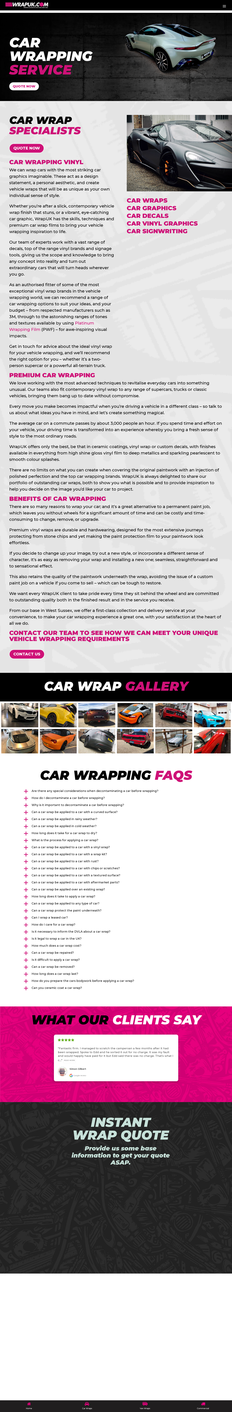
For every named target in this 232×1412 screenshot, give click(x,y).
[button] (116, 793)
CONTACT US (34, 1375)
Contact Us (26, 655)
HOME (28, 1311)
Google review (78, 1077)
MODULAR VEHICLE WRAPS (46, 1325)
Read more (69, 1062)
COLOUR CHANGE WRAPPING (47, 1332)
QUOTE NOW (26, 87)
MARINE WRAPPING (39, 1361)
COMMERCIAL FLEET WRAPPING (50, 1354)
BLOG (28, 1318)
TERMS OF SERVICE (39, 1383)
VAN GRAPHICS (35, 1368)
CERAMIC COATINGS (39, 1347)
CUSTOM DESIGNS (38, 1339)
